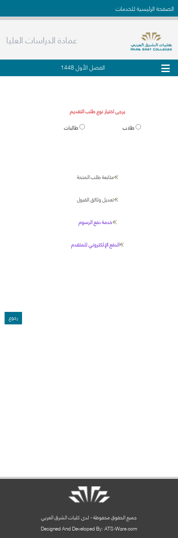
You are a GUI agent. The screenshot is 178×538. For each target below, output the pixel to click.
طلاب (129, 127)
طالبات (71, 127)
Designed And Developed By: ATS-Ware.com (89, 528)
